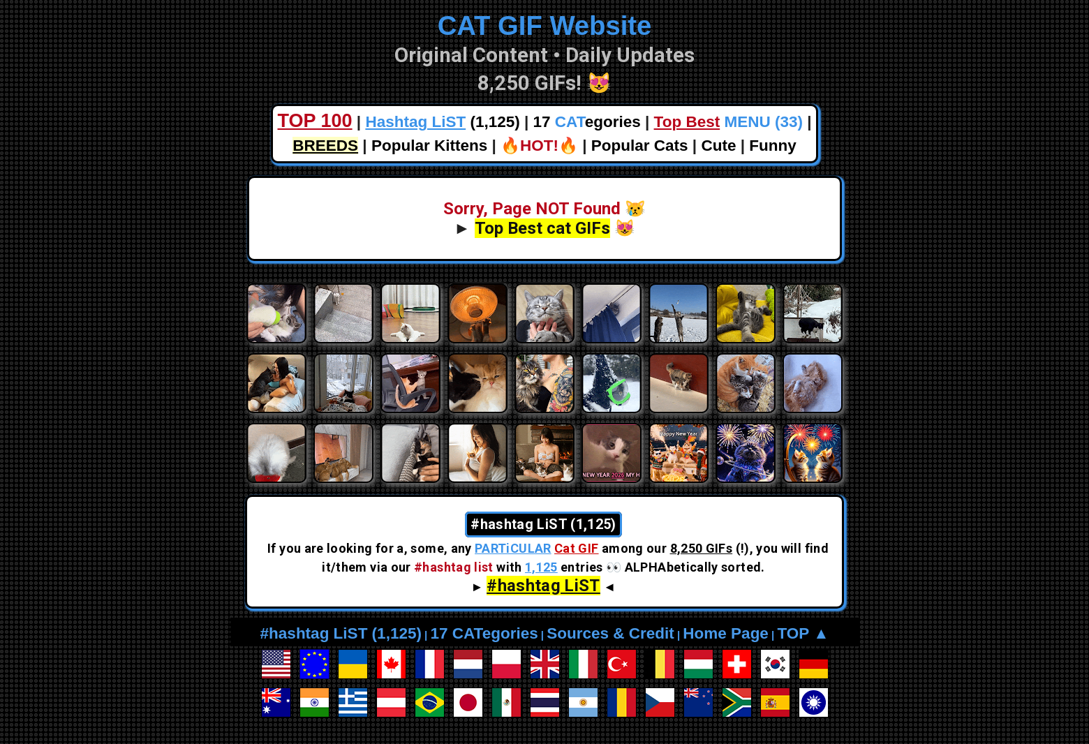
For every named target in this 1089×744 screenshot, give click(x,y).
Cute (718, 145)
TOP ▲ (803, 633)
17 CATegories (484, 633)
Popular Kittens (429, 145)
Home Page (726, 633)
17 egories (587, 122)
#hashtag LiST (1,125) (341, 633)
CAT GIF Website (545, 25)
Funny (773, 145)
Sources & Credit (610, 633)
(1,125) (442, 122)
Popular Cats (639, 145)
